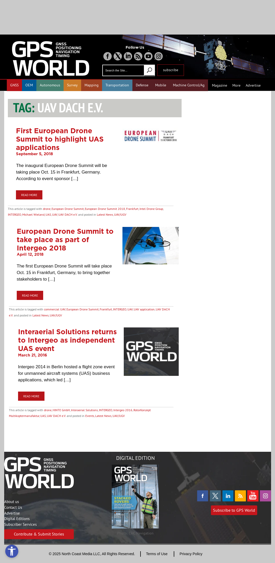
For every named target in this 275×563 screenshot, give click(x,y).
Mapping (92, 85)
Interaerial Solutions (84, 410)
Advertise (253, 85)
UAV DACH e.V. (67, 214)
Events (89, 416)
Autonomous (50, 85)
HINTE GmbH (61, 410)
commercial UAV (54, 309)
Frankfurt (132, 209)
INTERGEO (14, 214)
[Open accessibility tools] (11, 551)
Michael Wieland (33, 214)
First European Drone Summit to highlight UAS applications (60, 139)
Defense (142, 85)
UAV (54, 214)
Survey (72, 85)
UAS (48, 214)
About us (11, 501)
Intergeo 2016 (122, 410)
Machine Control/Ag (189, 85)
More (236, 85)
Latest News (105, 214)
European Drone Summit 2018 (105, 209)
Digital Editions (17, 518)
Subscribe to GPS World (234, 510)
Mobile (160, 85)
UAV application (144, 309)
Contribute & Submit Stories (39, 534)
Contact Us (13, 507)
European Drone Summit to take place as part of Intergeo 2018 (65, 239)
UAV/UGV (120, 214)
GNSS (14, 85)
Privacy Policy (190, 554)
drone (46, 209)
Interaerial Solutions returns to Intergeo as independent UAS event (67, 340)
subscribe (170, 70)
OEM (29, 85)
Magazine (219, 85)
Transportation (117, 85)
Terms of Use (156, 554)
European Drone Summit (68, 209)
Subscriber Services (20, 524)
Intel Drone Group (151, 209)
